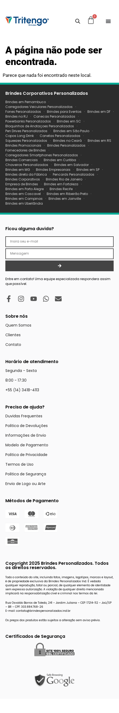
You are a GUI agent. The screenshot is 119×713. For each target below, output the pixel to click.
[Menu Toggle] (108, 21)
